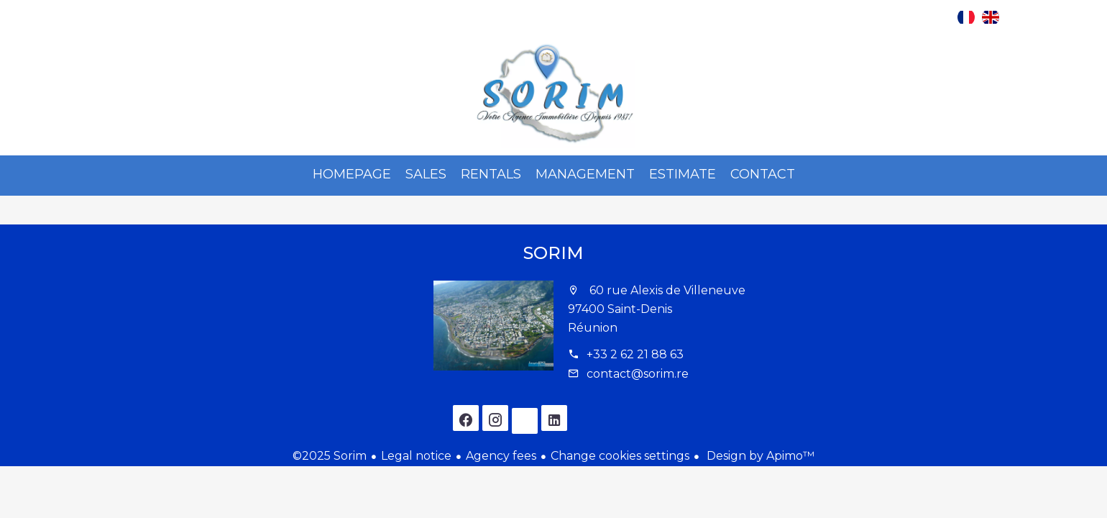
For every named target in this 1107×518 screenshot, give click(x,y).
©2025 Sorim (330, 456)
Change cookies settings (620, 456)
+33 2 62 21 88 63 (635, 354)
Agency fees (501, 456)
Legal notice (416, 456)
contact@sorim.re (638, 374)
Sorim (553, 252)
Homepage (553, 94)
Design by (759, 456)
